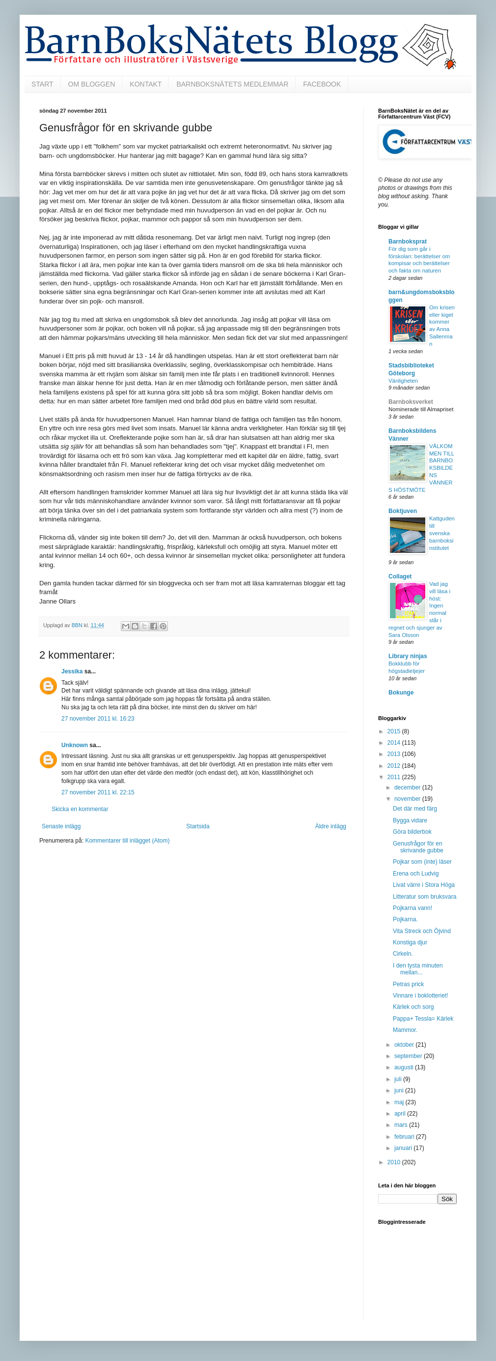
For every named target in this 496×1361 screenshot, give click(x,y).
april (400, 1113)
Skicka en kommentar (80, 809)
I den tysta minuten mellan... (417, 969)
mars (401, 1124)
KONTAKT (146, 84)
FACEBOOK (322, 84)
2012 (394, 765)
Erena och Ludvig (416, 873)
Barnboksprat (407, 241)
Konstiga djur (410, 942)
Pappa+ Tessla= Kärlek (423, 1018)
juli (398, 1079)
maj (400, 1102)
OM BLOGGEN (91, 84)
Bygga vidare (410, 820)
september (409, 1056)
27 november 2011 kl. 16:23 (98, 718)
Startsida (197, 826)
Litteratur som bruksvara (424, 896)
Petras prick (408, 984)
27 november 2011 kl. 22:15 (98, 792)
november (408, 798)
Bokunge (400, 692)
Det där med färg (415, 808)
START (42, 84)
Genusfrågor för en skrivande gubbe (418, 847)
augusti (404, 1067)
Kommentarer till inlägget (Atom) (127, 840)
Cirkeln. (403, 953)
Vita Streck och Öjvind (422, 931)
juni (399, 1090)
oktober (404, 1044)
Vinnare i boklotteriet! (420, 995)
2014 (394, 742)
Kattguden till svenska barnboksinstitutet (442, 532)
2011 (394, 777)
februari (405, 1136)
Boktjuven (402, 511)
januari (403, 1148)
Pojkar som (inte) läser (422, 861)
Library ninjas (407, 656)
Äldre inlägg (330, 826)
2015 (394, 731)
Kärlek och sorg (413, 1006)
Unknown (74, 745)
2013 (394, 754)
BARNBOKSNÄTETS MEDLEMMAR (232, 84)
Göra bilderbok (412, 831)
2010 (394, 1162)
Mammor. (405, 1030)
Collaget (400, 576)
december (408, 787)
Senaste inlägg (61, 826)
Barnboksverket (410, 401)
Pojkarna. (405, 919)
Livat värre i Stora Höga (424, 884)
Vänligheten (403, 381)
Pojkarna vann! (412, 908)
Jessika (72, 671)
